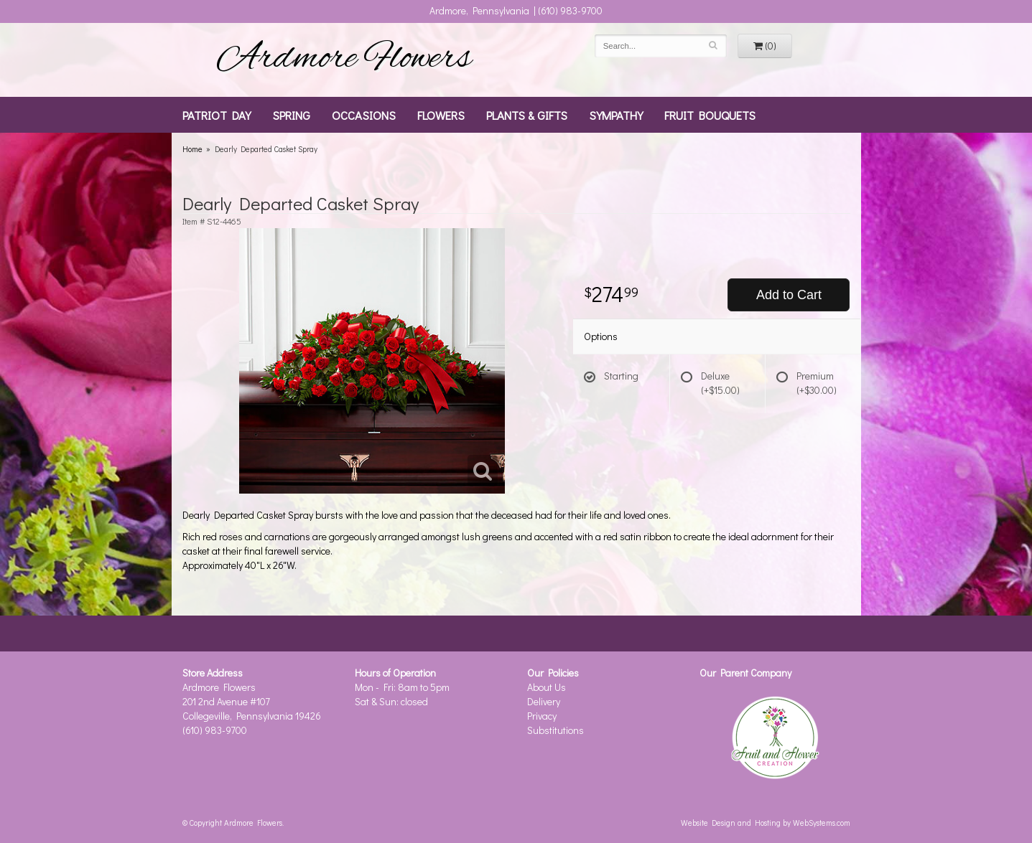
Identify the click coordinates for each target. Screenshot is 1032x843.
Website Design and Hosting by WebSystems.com (765, 822)
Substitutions (555, 730)
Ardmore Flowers (344, 59)
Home (192, 148)
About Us (546, 687)
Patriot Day (216, 115)
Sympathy (616, 115)
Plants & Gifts (526, 115)
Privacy (542, 715)
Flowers (441, 115)
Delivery (543, 701)
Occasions (364, 115)
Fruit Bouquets (710, 115)
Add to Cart (789, 295)
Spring (291, 115)
